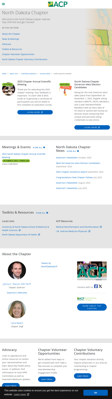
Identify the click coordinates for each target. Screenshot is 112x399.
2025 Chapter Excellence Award (71, 171)
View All (39, 147)
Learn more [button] (20, 394)
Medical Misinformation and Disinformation (77, 226)
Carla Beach (17, 323)
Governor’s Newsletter (67, 157)
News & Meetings (10, 39)
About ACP (14, 74)
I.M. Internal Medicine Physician (71, 231)
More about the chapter (92, 307)
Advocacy (6, 44)
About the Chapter (11, 33)
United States (45, 74)
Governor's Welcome (17, 292)
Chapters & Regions (28, 74)
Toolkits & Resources (12, 49)
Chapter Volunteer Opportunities (18, 54)
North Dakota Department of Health (19, 234)
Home (4, 74)
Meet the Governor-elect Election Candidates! (78, 163)
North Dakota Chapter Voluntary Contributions (24, 59)
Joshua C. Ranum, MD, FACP (17, 284)
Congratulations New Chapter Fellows (74, 177)
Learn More (33, 112)
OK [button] (95, 393)
